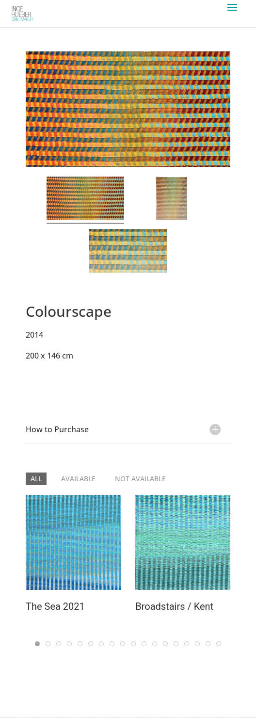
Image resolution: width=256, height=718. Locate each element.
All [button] (36, 478)
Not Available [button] (140, 478)
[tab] (85, 200)
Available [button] (78, 478)
